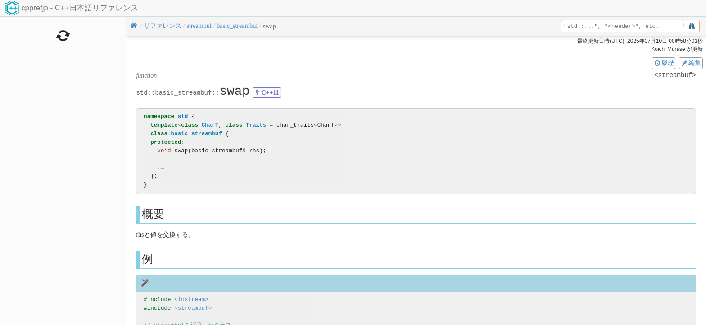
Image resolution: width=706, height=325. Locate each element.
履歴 (663, 62)
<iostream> (191, 299)
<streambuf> (193, 308)
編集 (690, 62)
